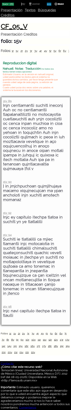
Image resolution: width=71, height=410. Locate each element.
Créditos (8, 15)
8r (7, 339)
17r (38, 346)
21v (21, 352)
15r (15, 346)
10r (27, 339)
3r (31, 50)
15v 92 (7, 213)
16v (32, 346)
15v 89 (7, 101)
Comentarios (27, 407)
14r (3, 346)
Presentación (11, 10)
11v (44, 339)
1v (17, 50)
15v (21, 346)
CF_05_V (14, 26)
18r (50, 346)
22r (27, 352)
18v (56, 346)
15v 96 (7, 306)
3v (35, 50)
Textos (30, 10)
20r (4, 352)
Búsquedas (47, 10)
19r (62, 346)
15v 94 (7, 235)
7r (65, 333)
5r (50, 50)
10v (33, 339)
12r (50, 339)
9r (17, 339)
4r (40, 50)
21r (16, 352)
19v (68, 346)
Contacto (7, 363)
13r (61, 339)
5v (54, 50)
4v (45, 50)
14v (9, 346)
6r (60, 50)
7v (3, 339)
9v (22, 339)
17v (44, 346)
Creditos (30, 34)
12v (56, 339)
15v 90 (7, 181)
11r (39, 339)
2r (21, 50)
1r (13, 50)
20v (10, 352)
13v (67, 339)
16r (26, 346)
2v (26, 50)
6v (64, 50)
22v (33, 352)
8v (12, 339)
